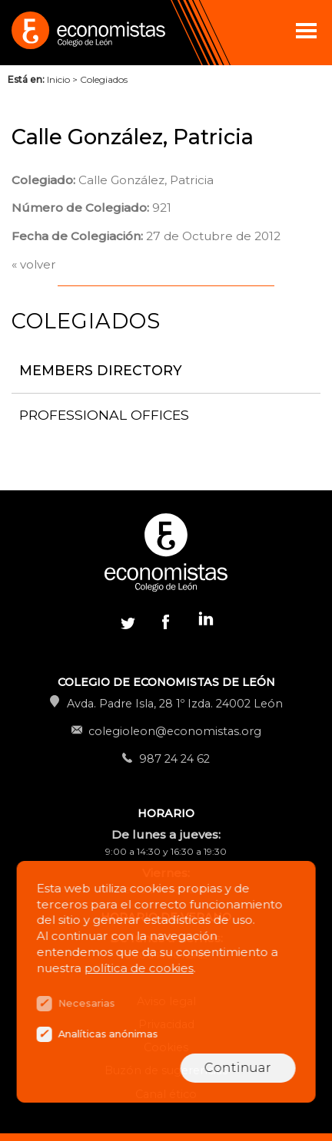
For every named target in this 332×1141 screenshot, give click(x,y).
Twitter (127, 621)
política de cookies (139, 968)
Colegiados (104, 79)
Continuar (237, 1067)
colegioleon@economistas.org (174, 731)
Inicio (58, 79)
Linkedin (204, 621)
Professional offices (104, 415)
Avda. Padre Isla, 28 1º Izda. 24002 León (175, 704)
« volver (34, 264)
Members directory (100, 370)
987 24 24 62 (174, 759)
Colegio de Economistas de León (87, 32)
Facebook (166, 621)
